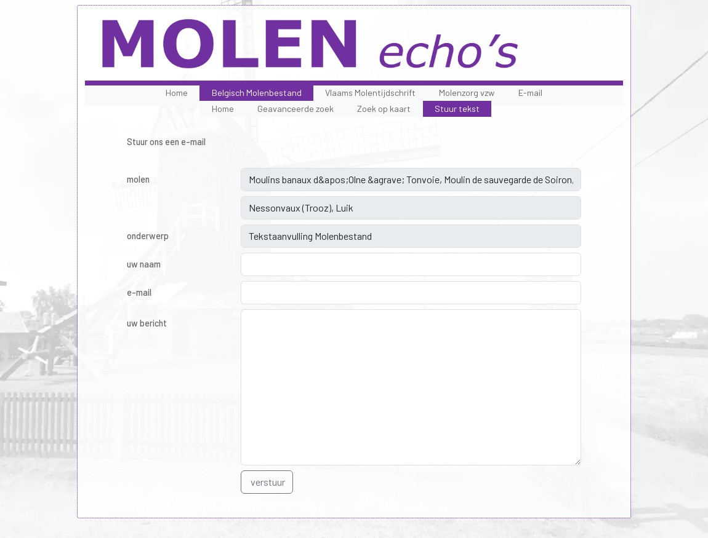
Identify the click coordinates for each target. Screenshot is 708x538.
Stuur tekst (457, 108)
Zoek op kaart (384, 108)
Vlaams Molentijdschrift (370, 92)
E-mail (530, 92)
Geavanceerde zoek (295, 108)
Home (177, 92)
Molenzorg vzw (466, 92)
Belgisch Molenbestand (257, 92)
